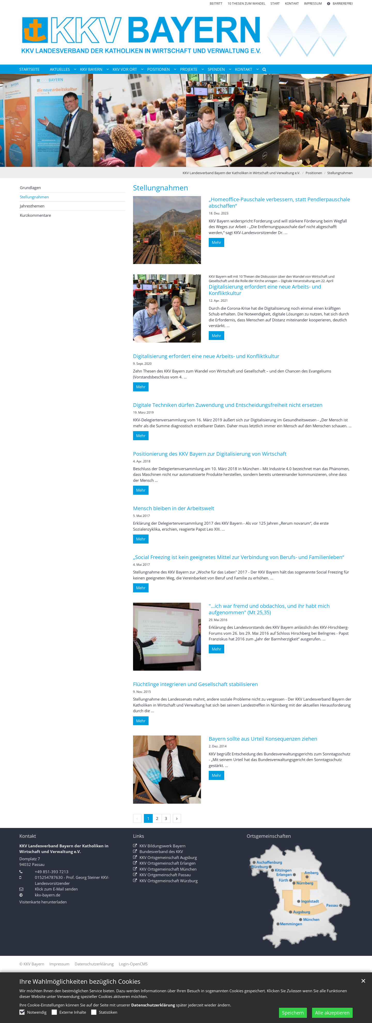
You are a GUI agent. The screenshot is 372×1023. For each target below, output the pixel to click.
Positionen (314, 173)
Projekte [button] (188, 69)
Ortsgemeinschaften (269, 836)
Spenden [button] (216, 69)
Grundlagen (30, 187)
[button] (262, 70)
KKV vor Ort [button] (125, 69)
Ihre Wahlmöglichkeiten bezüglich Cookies (79, 981)
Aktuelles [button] (60, 69)
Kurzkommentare (35, 215)
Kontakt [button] (243, 69)
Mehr (216, 242)
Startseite (29, 69)
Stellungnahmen (340, 173)
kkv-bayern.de (47, 894)
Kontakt (27, 836)
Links (138, 836)
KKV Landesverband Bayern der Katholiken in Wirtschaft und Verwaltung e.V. (241, 173)
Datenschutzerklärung (153, 1005)
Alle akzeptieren (332, 1013)
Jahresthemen (32, 205)
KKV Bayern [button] (91, 69)
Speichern (293, 1013)
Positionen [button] (158, 69)
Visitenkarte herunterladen (43, 901)
